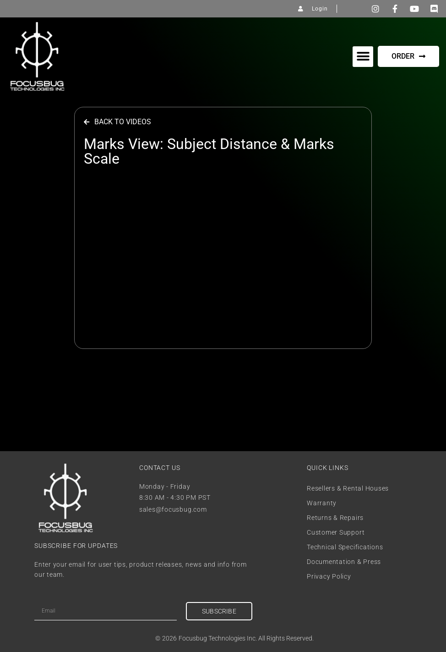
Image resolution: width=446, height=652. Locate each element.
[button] (363, 56)
